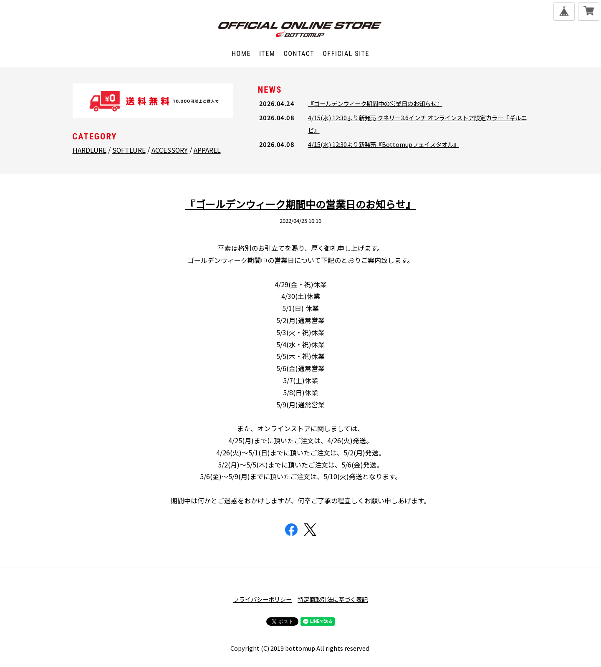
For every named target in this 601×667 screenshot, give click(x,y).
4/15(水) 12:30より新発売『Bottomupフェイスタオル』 (383, 144)
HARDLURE (89, 150)
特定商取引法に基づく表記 (333, 599)
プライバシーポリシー (262, 599)
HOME (241, 54)
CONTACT (299, 54)
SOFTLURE (129, 150)
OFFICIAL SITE (346, 54)
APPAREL (207, 150)
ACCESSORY (170, 150)
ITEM (267, 54)
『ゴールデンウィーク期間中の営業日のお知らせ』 (375, 103)
